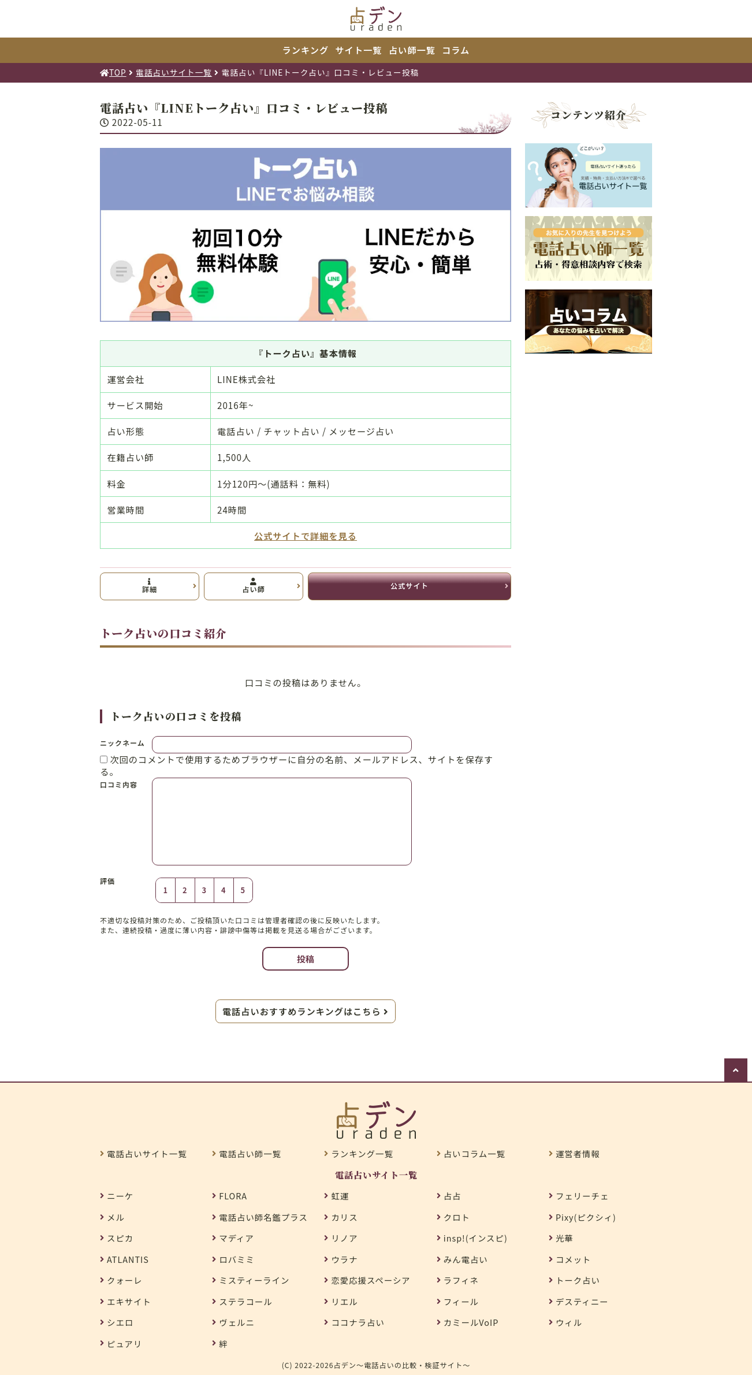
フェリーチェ (582, 1196)
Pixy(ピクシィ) (586, 1217)
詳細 (149, 586)
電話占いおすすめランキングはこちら (305, 1011)
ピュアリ (124, 1343)
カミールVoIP (471, 1322)
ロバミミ (237, 1259)
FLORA (233, 1196)
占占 (452, 1196)
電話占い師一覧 (250, 1153)
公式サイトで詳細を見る (305, 535)
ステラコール (245, 1301)
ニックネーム (122, 743)
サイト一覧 (359, 49)
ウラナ (344, 1259)
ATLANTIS (128, 1259)
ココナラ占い (357, 1322)
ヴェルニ (237, 1322)
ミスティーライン (254, 1280)
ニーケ (120, 1196)
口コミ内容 (118, 784)
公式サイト (409, 586)
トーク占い (578, 1280)
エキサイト (129, 1301)
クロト (457, 1217)
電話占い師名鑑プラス (263, 1217)
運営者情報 (578, 1153)
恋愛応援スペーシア (370, 1280)
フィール (461, 1301)
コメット (573, 1259)
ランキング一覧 (362, 1153)
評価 (107, 881)
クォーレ (125, 1280)
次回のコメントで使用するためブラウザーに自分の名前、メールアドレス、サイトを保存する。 (296, 765)
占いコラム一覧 (474, 1153)
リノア (344, 1238)
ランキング (305, 49)
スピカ (120, 1238)
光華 (565, 1238)
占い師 (253, 586)
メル (116, 1217)
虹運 (340, 1196)
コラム (456, 49)
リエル (344, 1301)
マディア (236, 1238)
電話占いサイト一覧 (147, 1153)
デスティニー (582, 1301)
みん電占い (466, 1259)
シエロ (120, 1322)
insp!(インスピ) (476, 1238)
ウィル (569, 1322)
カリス (344, 1217)
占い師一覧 (412, 49)
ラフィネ (461, 1280)
